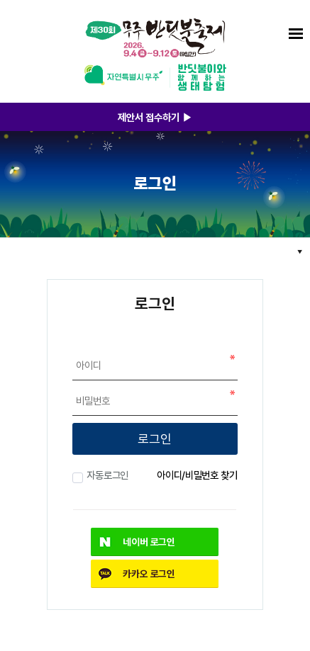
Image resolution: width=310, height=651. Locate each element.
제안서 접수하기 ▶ (155, 117)
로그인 (155, 438)
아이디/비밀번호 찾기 (197, 475)
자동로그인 (105, 475)
